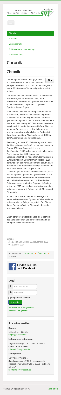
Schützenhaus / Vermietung (21, 49)
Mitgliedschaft (15, 44)
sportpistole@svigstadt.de (19, 370)
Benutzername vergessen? (21, 307)
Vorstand (13, 38)
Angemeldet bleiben (20, 297)
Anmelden (15, 302)
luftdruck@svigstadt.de (19, 349)
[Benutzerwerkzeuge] (49, 80)
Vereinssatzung (16, 54)
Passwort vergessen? (18, 310)
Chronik (12, 33)
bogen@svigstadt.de (17, 335)
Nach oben (52, 389)
